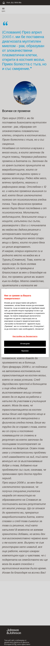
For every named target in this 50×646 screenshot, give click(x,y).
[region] (25, 323)
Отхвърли (25, 343)
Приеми (25, 351)
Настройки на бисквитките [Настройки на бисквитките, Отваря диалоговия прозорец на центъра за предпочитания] (25, 336)
